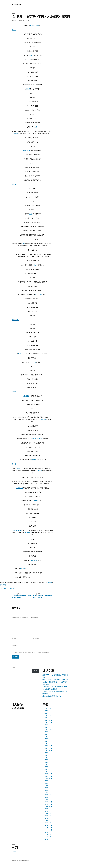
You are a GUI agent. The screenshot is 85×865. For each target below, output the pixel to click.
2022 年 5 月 (47, 818)
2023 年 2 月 (47, 797)
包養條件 (14, 184)
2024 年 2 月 (47, 769)
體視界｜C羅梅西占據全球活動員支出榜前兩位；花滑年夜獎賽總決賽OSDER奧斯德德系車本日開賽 (55, 682)
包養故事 (35, 265)
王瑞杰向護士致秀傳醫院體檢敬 (51, 696)
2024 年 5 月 (47, 762)
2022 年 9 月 (47, 809)
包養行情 (22, 568)
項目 (14, 588)
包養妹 (14, 464)
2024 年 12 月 (48, 746)
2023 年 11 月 (48, 776)
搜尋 (13, 667)
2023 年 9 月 (47, 781)
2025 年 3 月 (47, 739)
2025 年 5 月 (47, 734)
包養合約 (31, 55)
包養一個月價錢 (34, 25)
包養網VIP (15, 391)
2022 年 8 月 (47, 811)
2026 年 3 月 (47, 713)
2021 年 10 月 (48, 830)
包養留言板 (37, 500)
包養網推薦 (26, 396)
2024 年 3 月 (47, 767)
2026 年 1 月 (47, 718)
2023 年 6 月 (47, 788)
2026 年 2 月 (47, 715)
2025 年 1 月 (47, 743)
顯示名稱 (14, 638)
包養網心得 (15, 320)
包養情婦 (39, 470)
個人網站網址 (15, 645)
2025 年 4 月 (47, 736)
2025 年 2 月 (47, 741)
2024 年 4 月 (47, 764)
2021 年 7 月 (47, 837)
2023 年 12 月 (48, 774)
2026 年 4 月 (47, 711)
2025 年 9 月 (47, 725)
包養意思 (33, 362)
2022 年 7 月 (47, 813)
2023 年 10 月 (48, 778)
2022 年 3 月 (47, 823)
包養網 (14, 30)
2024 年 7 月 (47, 757)
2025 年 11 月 (48, 722)
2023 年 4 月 (47, 792)
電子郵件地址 (36, 638)
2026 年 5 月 (47, 708)
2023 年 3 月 (47, 795)
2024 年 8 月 (47, 755)
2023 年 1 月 (47, 799)
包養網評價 (3, 585)
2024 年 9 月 (47, 753)
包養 (30, 59)
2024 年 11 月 (48, 748)
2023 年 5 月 (47, 790)
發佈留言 (31, 20)
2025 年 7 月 (47, 729)
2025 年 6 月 (47, 732)
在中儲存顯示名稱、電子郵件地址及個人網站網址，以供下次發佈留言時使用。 (32, 652)
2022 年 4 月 (47, 820)
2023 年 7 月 (47, 785)
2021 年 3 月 (47, 839)
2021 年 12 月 (48, 825)
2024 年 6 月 (47, 760)
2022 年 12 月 (48, 802)
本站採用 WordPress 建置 (23, 860)
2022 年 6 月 (47, 816)
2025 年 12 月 (48, 720)
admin (14, 20)
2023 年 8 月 (47, 783)
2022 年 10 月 (48, 806)
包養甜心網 (26, 150)
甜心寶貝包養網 (37, 438)
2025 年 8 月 (47, 727)
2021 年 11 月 (48, 827)
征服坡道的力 (16, 5)
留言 (13, 621)
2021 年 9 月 (47, 832)
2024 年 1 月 (47, 771)
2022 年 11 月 (48, 804)
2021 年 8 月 (47, 834)
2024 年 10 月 (48, 750)
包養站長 (20, 353)
